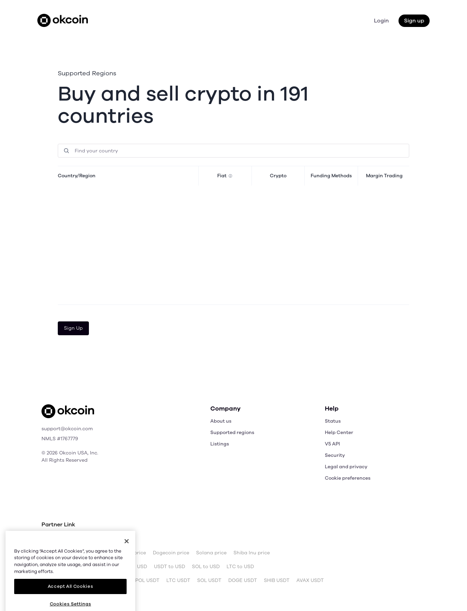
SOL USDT (209, 580)
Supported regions (232, 432)
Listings (219, 444)
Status (333, 421)
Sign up (414, 21)
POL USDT (147, 580)
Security (335, 455)
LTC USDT (178, 580)
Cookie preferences (347, 478)
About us (220, 421)
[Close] (126, 553)
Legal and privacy (346, 466)
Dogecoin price (171, 553)
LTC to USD (240, 567)
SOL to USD (206, 567)
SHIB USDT (277, 580)
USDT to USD (169, 567)
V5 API (332, 444)
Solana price (211, 553)
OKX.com (88, 539)
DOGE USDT (242, 580)
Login (381, 21)
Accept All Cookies (70, 598)
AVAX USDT (310, 580)
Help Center (339, 432)
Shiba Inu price (252, 553)
